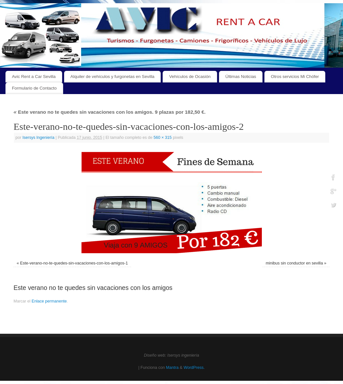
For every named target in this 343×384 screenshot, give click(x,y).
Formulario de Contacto (34, 88)
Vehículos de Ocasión (190, 76)
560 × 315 (163, 137)
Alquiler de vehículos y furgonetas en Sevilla (113, 76)
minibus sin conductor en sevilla (294, 263)
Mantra (172, 367)
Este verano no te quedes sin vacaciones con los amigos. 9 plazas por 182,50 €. (109, 112)
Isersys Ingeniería (38, 137)
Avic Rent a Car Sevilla (34, 76)
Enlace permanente (49, 301)
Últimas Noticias (240, 76)
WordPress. (194, 367)
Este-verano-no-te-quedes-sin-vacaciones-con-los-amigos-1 (74, 263)
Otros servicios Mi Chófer (295, 76)
